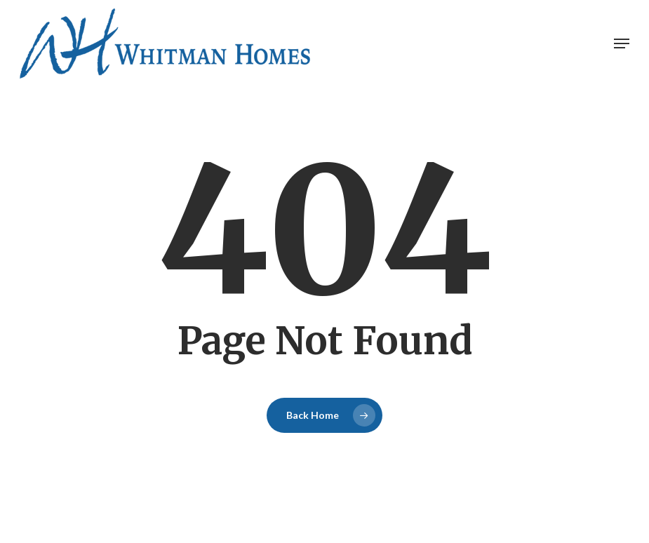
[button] (621, 43)
